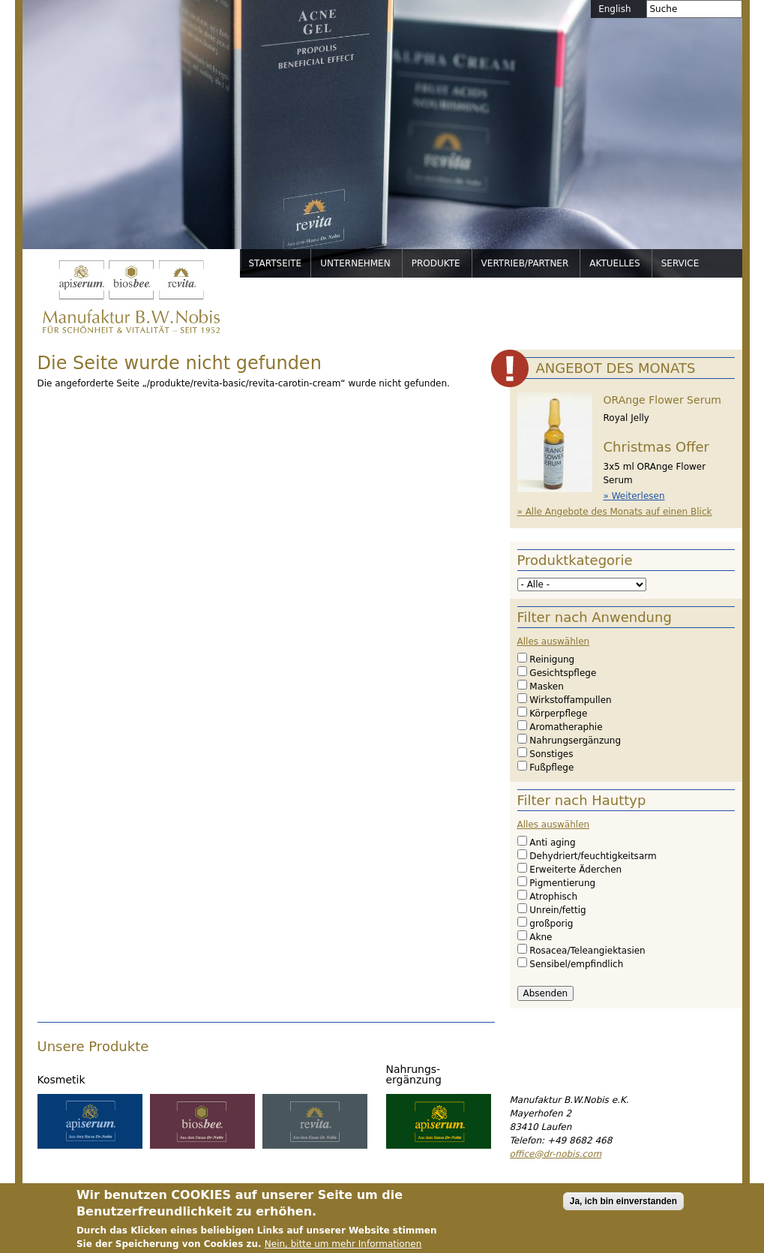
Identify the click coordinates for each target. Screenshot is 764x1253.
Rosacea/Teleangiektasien (587, 950)
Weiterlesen (638, 496)
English (614, 9)
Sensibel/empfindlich (576, 964)
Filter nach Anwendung (594, 617)
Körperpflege (558, 713)
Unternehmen (355, 263)
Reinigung (551, 659)
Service (680, 263)
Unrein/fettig (557, 910)
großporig (551, 923)
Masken (546, 686)
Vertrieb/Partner (525, 263)
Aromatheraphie (565, 727)
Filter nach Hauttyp (581, 800)
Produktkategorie (575, 560)
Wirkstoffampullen (570, 700)
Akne (540, 937)
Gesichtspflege (562, 673)
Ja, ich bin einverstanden (623, 1209)
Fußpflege (551, 767)
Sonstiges (551, 754)
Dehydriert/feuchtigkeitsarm (592, 856)
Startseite (275, 263)
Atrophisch (553, 896)
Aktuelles (614, 263)
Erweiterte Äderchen (575, 869)
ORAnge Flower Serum (662, 400)
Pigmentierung (562, 883)
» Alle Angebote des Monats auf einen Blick (614, 511)
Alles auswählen (553, 641)
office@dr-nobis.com (556, 1154)
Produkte (436, 263)
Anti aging (552, 842)
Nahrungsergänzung (575, 740)
